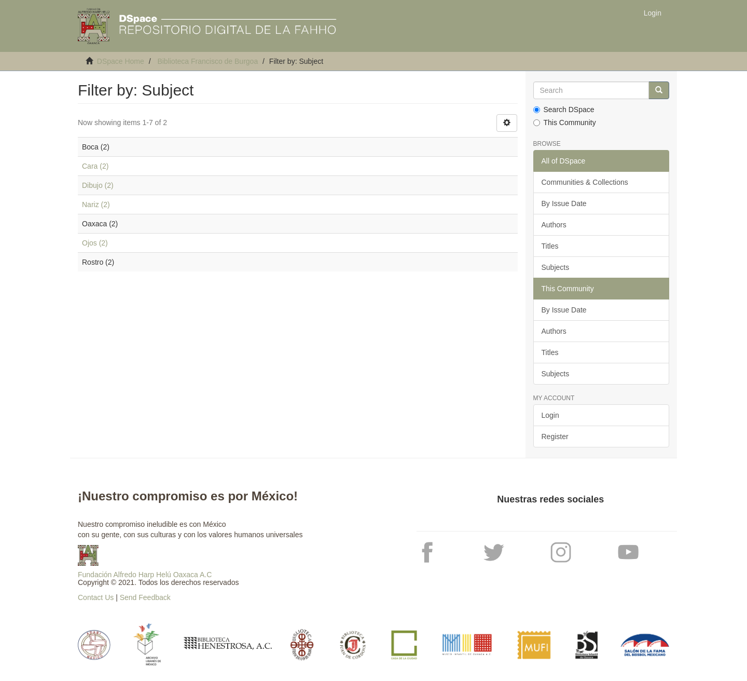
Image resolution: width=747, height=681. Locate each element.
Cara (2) (95, 166)
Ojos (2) (95, 243)
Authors (554, 225)
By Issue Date (564, 203)
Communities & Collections (585, 182)
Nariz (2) (96, 204)
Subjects (556, 267)
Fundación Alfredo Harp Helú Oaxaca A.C (145, 574)
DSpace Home (120, 61)
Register (555, 436)
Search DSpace (563, 109)
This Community (564, 122)
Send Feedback (145, 597)
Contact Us (96, 597)
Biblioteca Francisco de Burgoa (207, 61)
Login (550, 415)
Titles (550, 246)
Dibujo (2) (98, 185)
